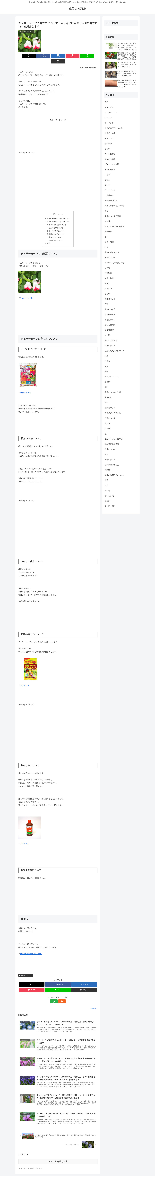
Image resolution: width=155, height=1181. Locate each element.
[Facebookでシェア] (38, 56)
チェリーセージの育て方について (59, 216)
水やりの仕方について (57, 226)
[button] (91, 56)
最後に (49, 239)
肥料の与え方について (57, 229)
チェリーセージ (26, 293)
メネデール (24, 839)
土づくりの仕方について (57, 220)
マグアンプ (24, 681)
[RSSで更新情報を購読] (60, 997)
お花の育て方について (25, 970)
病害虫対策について (56, 236)
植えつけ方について (56, 223)
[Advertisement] (58, 122)
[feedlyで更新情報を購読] (56, 997)
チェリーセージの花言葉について (59, 213)
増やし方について (55, 232)
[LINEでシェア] (78, 56)
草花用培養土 (25, 388)
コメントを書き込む (58, 1157)
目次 (55, 209)
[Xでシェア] (24, 56)
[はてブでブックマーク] (51, 56)
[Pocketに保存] (64, 56)
